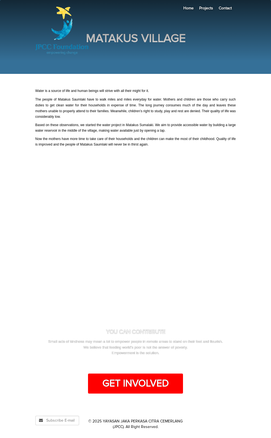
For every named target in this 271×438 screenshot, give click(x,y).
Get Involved (135, 383)
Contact (225, 8)
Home (188, 8)
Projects (206, 8)
